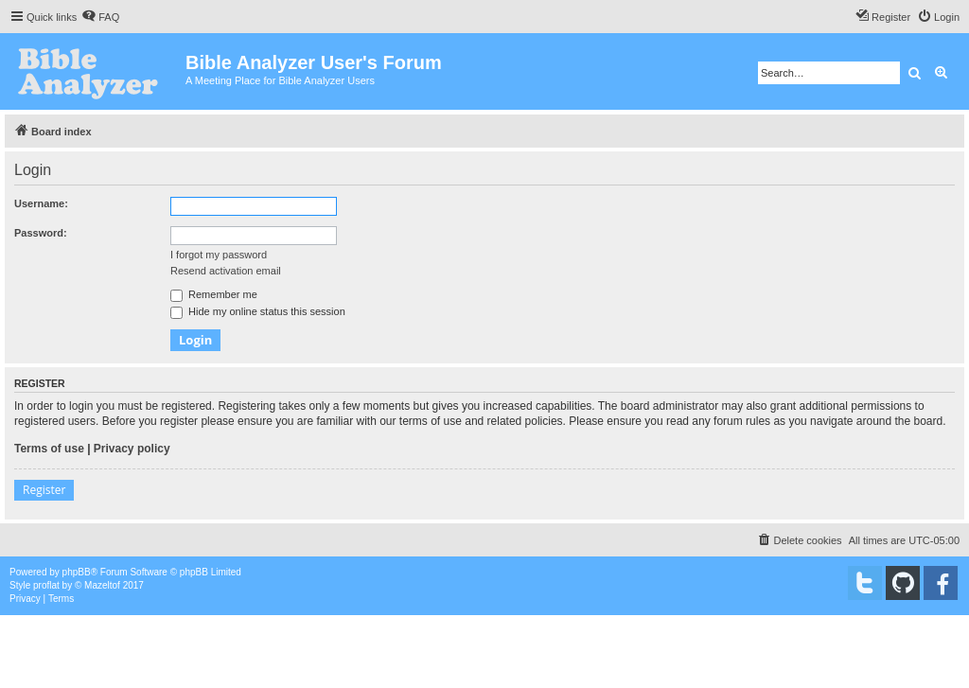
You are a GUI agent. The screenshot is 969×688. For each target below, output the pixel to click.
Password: (40, 232)
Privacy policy (132, 448)
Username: (41, 203)
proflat (46, 585)
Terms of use (49, 448)
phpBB (76, 572)
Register (44, 490)
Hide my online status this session (257, 311)
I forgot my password (218, 254)
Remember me (213, 294)
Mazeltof (102, 585)
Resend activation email (225, 270)
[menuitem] (100, 17)
